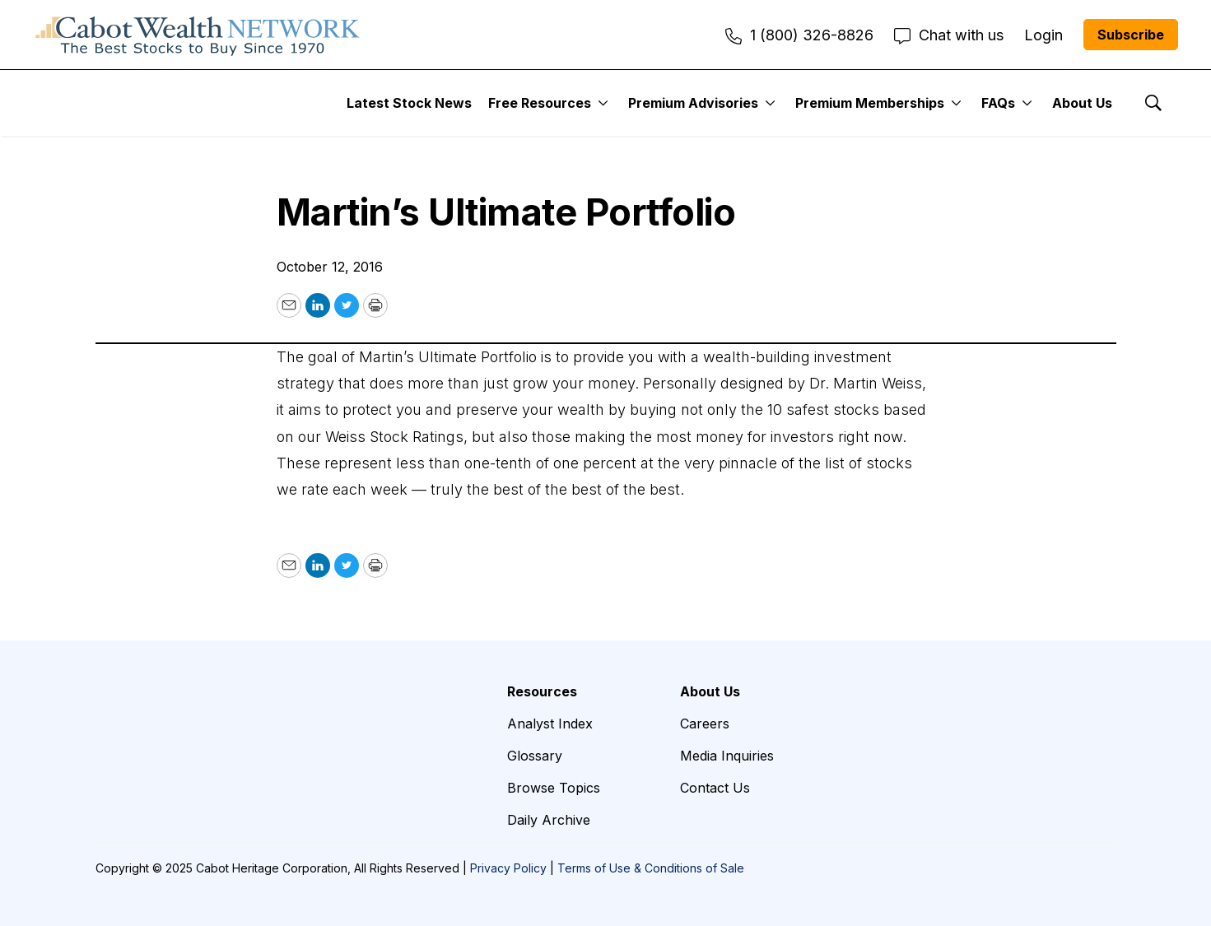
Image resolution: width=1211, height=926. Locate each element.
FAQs (998, 103)
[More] (603, 103)
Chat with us (949, 35)
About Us (1082, 103)
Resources (542, 691)
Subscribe (1130, 34)
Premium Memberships (869, 103)
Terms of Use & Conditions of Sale (650, 868)
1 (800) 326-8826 (799, 35)
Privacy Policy (508, 868)
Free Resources (539, 103)
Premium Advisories (693, 103)
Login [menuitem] (1043, 35)
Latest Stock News (409, 103)
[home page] (197, 34)
